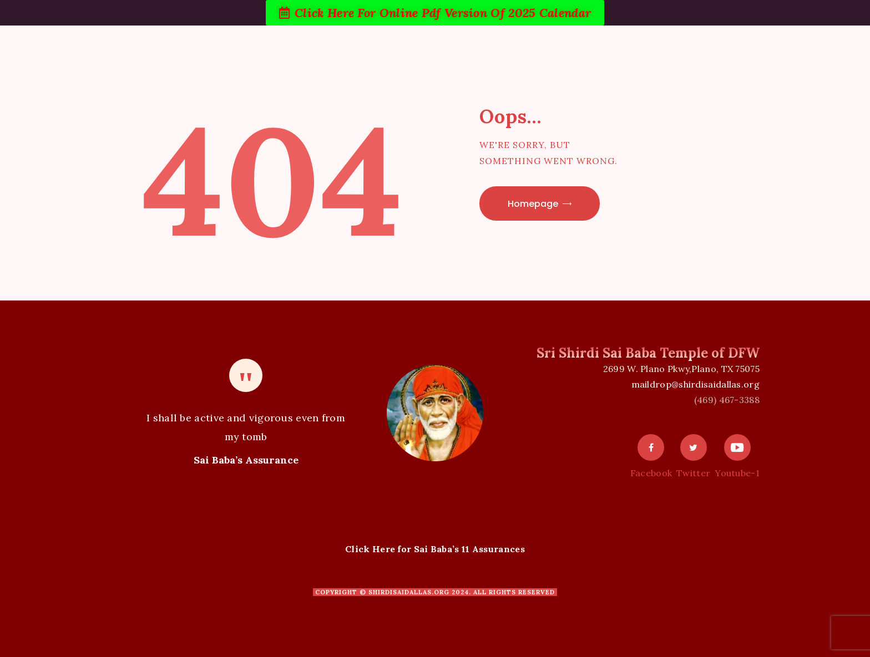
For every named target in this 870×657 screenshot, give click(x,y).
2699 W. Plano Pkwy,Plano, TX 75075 (681, 368)
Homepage (533, 203)
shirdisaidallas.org (408, 592)
